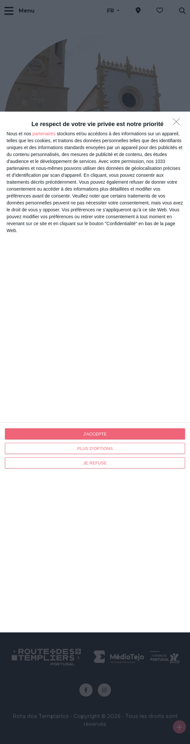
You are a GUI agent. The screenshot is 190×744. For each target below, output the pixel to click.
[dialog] (95, 372)
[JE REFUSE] (178, 123)
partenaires (44, 133)
